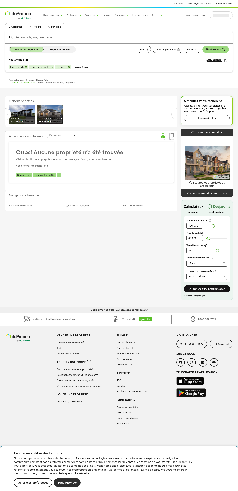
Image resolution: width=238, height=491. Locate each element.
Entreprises (140, 15)
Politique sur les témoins (73, 473)
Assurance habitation (128, 406)
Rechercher (215, 49)
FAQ (119, 380)
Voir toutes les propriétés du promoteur (207, 184)
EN (203, 15)
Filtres (192, 49)
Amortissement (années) (199, 257)
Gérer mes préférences (33, 482)
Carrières (178, 3)
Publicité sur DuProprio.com (132, 391)
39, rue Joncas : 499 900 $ (77, 205)
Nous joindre (192, 15)
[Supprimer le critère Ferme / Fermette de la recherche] (41, 67)
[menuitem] (85, 345)
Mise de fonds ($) (196, 233)
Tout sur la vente (126, 342)
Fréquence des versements (201, 270)
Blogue (122, 335)
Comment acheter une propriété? (75, 369)
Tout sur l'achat (125, 348)
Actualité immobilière (128, 353)
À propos (123, 373)
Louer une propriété (72, 394)
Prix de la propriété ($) (198, 220)
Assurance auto (125, 412)
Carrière (121, 385)
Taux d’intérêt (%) (196, 245)
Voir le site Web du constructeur (207, 193)
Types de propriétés (167, 49)
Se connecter (221, 15)
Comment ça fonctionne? (70, 342)
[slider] (213, 226)
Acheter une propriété (74, 362)
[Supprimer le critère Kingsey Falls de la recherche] (18, 67)
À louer (35, 27)
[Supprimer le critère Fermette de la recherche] (63, 67)
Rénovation (123, 423)
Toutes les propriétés (26, 49)
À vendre (16, 27)
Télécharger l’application (199, 3)
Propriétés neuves (60, 49)
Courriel (221, 344)
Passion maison (125, 359)
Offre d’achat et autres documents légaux (80, 385)
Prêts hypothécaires (127, 418)
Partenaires (126, 399)
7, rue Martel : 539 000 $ (132, 205)
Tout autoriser (67, 482)
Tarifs (59, 348)
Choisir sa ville (124, 364)
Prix (144, 49)
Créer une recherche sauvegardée (75, 380)
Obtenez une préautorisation (207, 289)
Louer (107, 15)
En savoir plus (207, 118)
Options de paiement (68, 353)
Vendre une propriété (73, 335)
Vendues (54, 27)
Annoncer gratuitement (69, 401)
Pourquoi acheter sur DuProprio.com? (77, 374)
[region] (119, 468)
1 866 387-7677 (224, 3)
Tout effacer (81, 67)
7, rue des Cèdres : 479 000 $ (22, 205)
